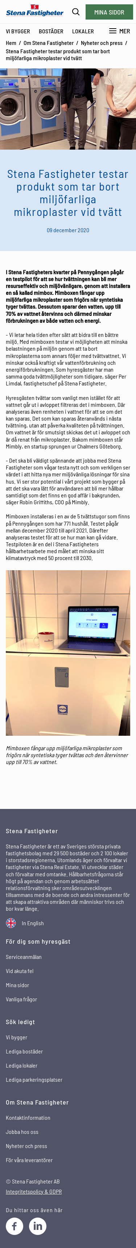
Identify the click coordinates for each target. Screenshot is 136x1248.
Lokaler (83, 31)
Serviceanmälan (24, 956)
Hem (11, 42)
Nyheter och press (102, 42)
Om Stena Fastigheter (49, 42)
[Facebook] (14, 1226)
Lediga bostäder (24, 1051)
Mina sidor (109, 12)
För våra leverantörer (29, 1159)
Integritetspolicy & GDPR (34, 1191)
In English (33, 922)
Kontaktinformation (28, 1117)
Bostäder (51, 31)
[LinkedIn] (37, 1226)
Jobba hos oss (22, 1131)
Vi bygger (18, 31)
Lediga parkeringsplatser (34, 1079)
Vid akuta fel (19, 970)
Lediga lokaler (21, 1065)
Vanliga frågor (21, 999)
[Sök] (76, 12)
